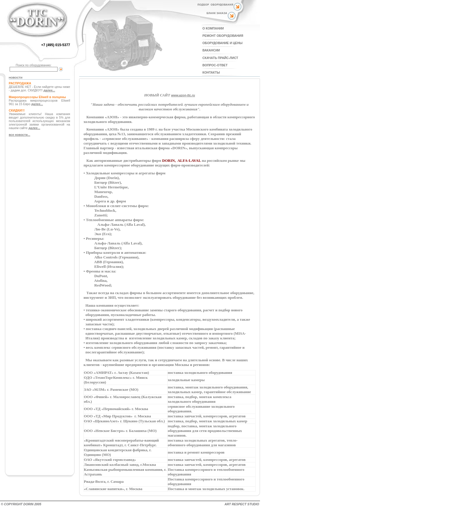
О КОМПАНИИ (213, 28)
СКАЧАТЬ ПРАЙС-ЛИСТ (220, 58)
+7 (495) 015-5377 (55, 45)
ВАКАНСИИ (211, 50)
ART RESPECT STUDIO (242, 504)
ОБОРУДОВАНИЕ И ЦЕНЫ (222, 43)
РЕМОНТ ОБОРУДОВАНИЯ (222, 35)
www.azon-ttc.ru (183, 95)
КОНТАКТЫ (211, 72)
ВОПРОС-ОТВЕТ (215, 65)
